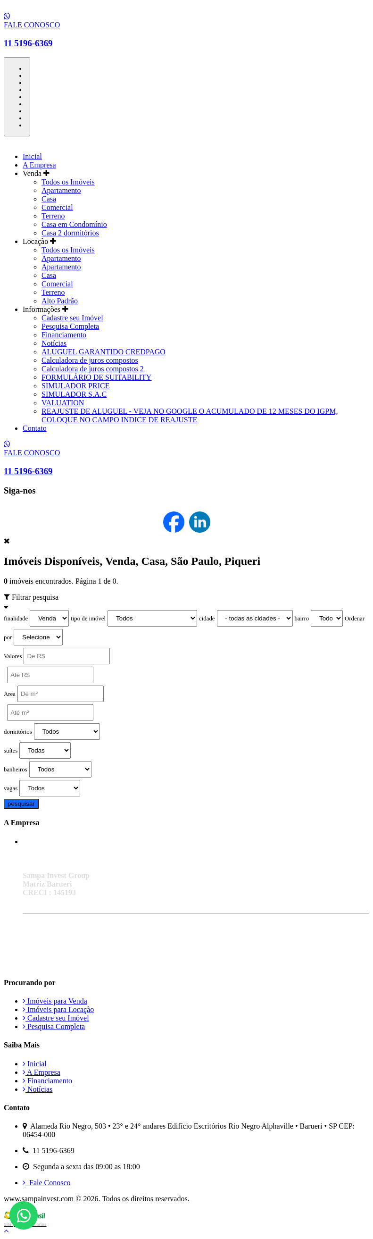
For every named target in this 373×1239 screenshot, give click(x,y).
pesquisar (21, 803)
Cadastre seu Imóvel (72, 318)
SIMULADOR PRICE (75, 386)
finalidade (16, 618)
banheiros (15, 769)
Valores (13, 656)
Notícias (53, 343)
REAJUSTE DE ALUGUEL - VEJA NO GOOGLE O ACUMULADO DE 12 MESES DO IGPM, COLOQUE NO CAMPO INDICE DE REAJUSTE (189, 415)
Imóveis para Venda (55, 1001)
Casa (48, 199)
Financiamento (63, 335)
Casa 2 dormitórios (70, 233)
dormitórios (18, 731)
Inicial (32, 156)
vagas (10, 788)
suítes (10, 750)
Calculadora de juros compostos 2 (92, 369)
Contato (35, 428)
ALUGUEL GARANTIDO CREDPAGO (103, 352)
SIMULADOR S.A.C (74, 394)
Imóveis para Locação (58, 1009)
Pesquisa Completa (70, 326)
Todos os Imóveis (68, 182)
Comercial (57, 207)
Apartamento (61, 190)
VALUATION (62, 403)
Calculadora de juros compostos (89, 360)
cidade (207, 618)
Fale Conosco (47, 1183)
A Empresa (39, 165)
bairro (302, 618)
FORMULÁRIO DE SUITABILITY (96, 377)
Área (10, 694)
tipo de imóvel (88, 618)
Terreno (53, 216)
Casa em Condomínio (74, 224)
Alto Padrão (59, 301)
